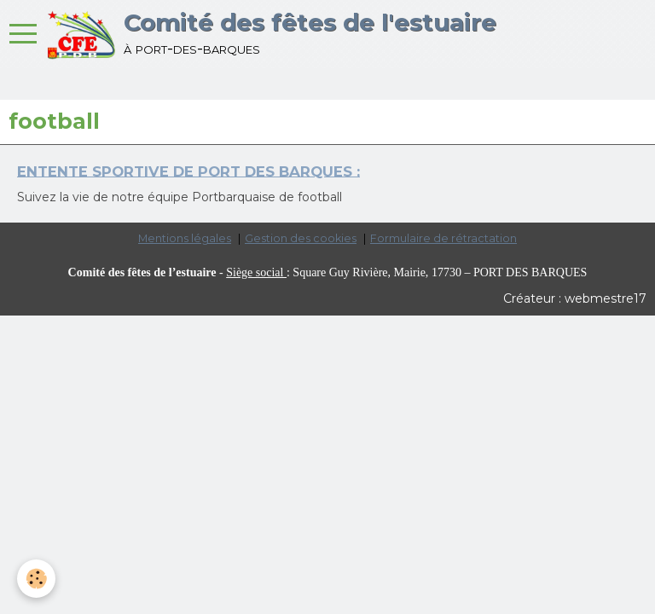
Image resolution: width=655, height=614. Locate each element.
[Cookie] (36, 578)
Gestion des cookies (300, 238)
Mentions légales (184, 238)
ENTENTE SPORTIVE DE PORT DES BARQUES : (188, 170)
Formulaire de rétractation (443, 238)
